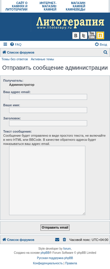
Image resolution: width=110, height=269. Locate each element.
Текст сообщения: (17, 131)
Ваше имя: (11, 105)
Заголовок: (12, 118)
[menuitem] (15, 44)
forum (67, 248)
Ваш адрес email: (17, 92)
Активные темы (42, 59)
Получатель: (13, 80)
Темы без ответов (14, 59)
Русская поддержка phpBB (55, 258)
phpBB (45, 252)
